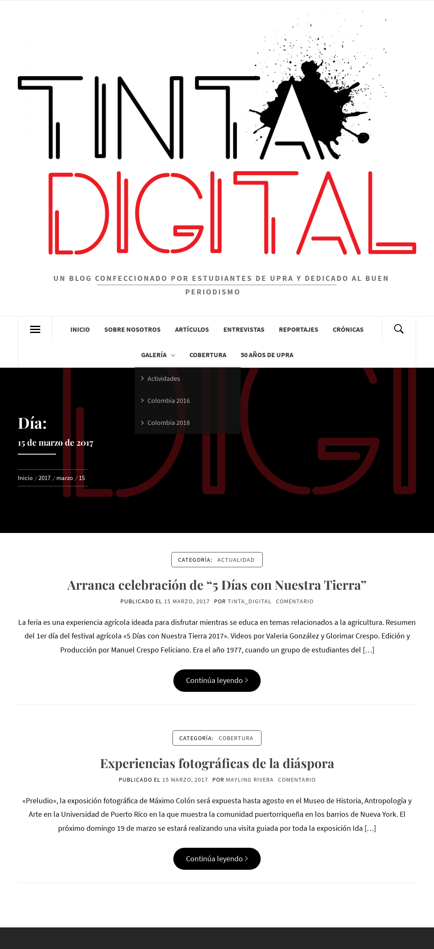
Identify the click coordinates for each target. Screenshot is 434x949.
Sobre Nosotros (132, 329)
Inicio (80, 329)
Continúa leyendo (217, 680)
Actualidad (236, 559)
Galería (158, 354)
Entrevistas (243, 329)
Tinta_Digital (250, 601)
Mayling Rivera (250, 779)
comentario (295, 601)
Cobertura (207, 354)
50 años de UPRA (267, 354)
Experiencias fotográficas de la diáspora (217, 763)
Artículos (192, 329)
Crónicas (348, 329)
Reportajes (298, 329)
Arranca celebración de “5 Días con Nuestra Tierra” (217, 584)
